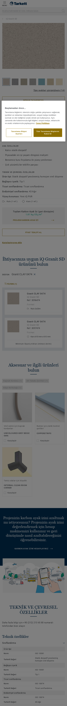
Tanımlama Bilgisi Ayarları (19, 133)
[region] (33, 121)
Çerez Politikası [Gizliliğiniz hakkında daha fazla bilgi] (43, 123)
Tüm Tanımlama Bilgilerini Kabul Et (47, 133)
